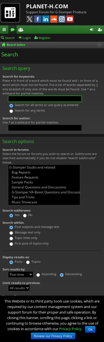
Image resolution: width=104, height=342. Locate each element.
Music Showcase (44, 202)
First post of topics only (29, 243)
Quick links (5, 30)
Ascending (46, 274)
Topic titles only (23, 238)
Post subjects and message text (34, 227)
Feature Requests (44, 177)
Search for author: (16, 118)
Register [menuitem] (101, 30)
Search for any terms (27, 110)
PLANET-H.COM (47, 6)
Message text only (24, 232)
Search (10, 38)
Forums (14, 30)
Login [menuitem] (93, 30)
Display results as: (15, 257)
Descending (71, 274)
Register (44, 38)
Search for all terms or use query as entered (43, 105)
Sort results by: (13, 269)
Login (27, 38)
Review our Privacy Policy (53, 336)
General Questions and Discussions (44, 187)
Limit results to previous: (21, 283)
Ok (90, 330)
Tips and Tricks (44, 197)
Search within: (13, 222)
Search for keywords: (18, 76)
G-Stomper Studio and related (44, 167)
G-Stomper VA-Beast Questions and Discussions (44, 192)
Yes (14, 215)
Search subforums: (16, 210)
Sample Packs (44, 182)
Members (22, 30)
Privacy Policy (70, 328)
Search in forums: (15, 150)
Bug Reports (44, 172)
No (27, 215)
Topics (33, 261)
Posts (15, 261)
